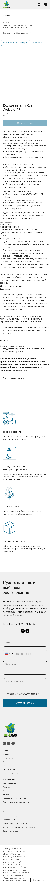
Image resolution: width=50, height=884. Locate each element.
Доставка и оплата (10, 773)
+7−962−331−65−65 (25, 624)
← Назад (7, 15)
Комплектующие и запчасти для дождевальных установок (18, 26)
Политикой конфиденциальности (27, 693)
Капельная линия (10, 783)
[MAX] (4, 743)
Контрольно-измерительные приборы (19, 827)
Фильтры (6, 787)
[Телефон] (13, 743)
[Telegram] (8, 743)
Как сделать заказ (10, 769)
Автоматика (7, 794)
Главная (6, 22)
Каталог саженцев (10, 831)
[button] (39, 4)
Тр (4, 820)
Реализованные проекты (13, 762)
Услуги (5, 750)
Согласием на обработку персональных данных (23, 694)
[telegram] (23, 631)
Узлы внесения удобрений (14, 798)
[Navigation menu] (45, 4)
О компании (8, 758)
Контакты (6, 766)
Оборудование (9, 779)
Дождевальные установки (13, 806)
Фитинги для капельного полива (17, 802)
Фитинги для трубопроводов (15, 823)
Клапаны (6, 791)
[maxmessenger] (27, 631)
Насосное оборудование (14, 816)
